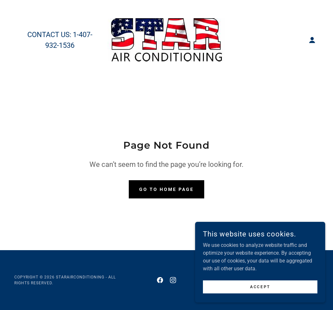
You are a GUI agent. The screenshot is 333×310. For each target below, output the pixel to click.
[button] (312, 40)
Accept (260, 300)
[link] (166, 39)
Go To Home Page (166, 189)
